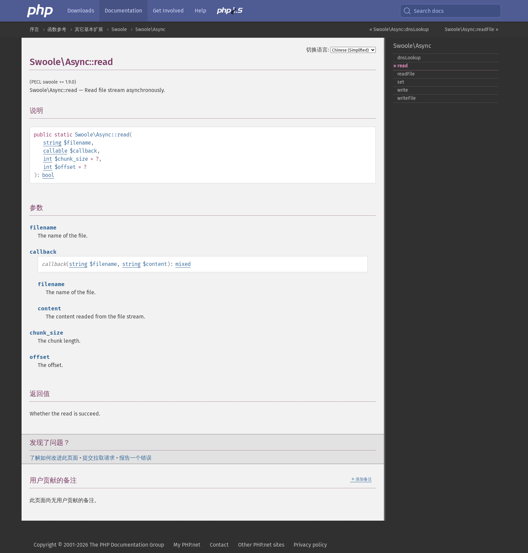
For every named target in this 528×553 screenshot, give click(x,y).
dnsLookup (409, 58)
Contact (219, 545)
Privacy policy (310, 545)
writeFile (406, 98)
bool (48, 175)
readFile (406, 74)
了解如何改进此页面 (54, 458)
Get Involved (168, 10)
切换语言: (317, 50)
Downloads (80, 10)
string (52, 143)
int (47, 159)
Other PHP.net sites (261, 545)
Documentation (123, 10)
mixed (183, 264)
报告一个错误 (135, 458)
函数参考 (56, 29)
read (402, 66)
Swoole (119, 29)
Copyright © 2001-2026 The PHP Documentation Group (99, 545)
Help (200, 10)
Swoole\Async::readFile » (471, 29)
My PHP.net (186, 545)
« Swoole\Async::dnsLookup (399, 29)
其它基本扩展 (89, 29)
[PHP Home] (40, 11)
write (402, 90)
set (400, 82)
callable (55, 151)
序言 (34, 29)
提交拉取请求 (98, 458)
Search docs (423, 11)
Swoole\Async (150, 29)
